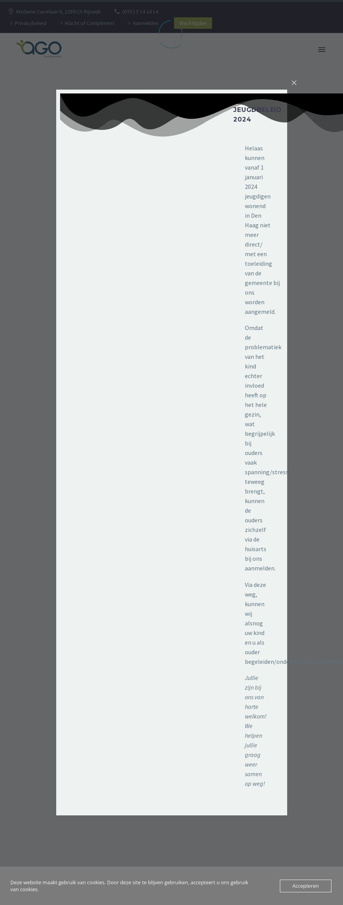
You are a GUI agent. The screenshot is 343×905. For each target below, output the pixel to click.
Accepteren (306, 885)
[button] (222, 123)
